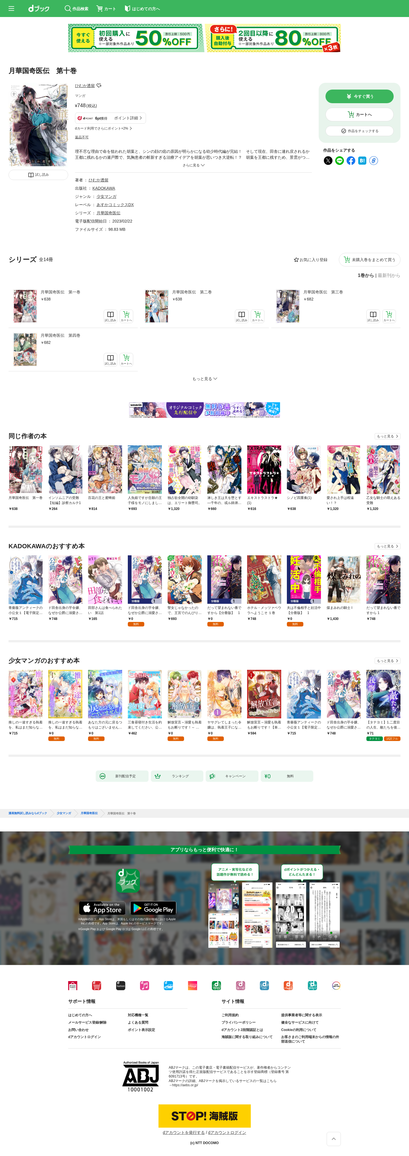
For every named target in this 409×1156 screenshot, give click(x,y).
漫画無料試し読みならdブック (28, 813)
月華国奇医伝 (108, 213)
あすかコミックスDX (115, 204)
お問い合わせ (78, 1030)
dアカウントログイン (84, 1037)
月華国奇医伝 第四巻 (60, 335)
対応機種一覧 (138, 1015)
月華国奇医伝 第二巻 (192, 292)
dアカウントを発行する (184, 1132)
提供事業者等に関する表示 (301, 1015)
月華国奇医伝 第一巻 (60, 292)
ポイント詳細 (126, 118)
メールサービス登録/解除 (87, 1022)
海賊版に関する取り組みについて (247, 1037)
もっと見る (385, 436)
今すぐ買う (364, 96)
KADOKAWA (104, 188)
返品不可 (82, 137)
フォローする (99, 85)
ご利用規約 (230, 1015)
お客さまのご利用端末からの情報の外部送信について (310, 1039)
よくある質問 (138, 1022)
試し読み (42, 175)
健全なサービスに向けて (300, 1022)
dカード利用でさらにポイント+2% (101, 128)
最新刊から (389, 275)
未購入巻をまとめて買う (374, 259)
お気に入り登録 (313, 259)
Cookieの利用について (298, 1030)
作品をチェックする (363, 131)
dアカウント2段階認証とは (242, 1030)
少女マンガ (106, 196)
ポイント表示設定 (141, 1030)
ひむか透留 (85, 85)
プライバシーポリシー (239, 1022)
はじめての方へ (80, 1015)
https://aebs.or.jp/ (185, 1085)
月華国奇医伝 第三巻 (323, 292)
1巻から (366, 275)
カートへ (364, 114)
